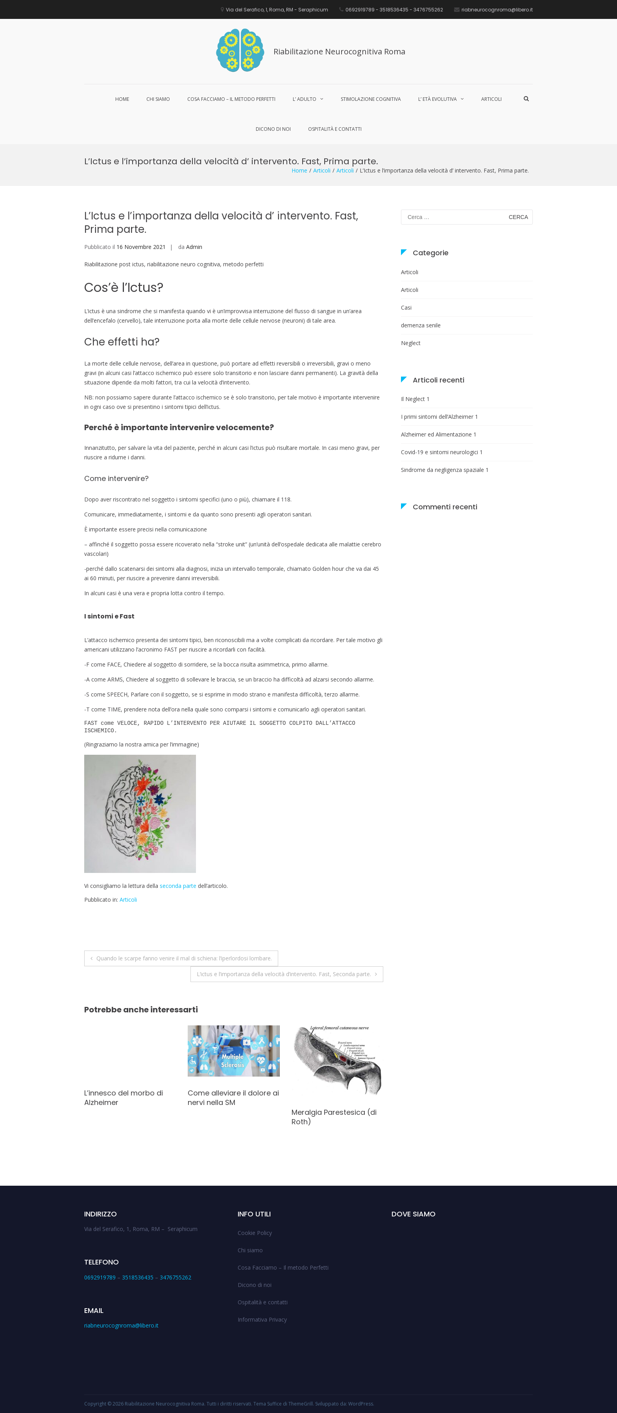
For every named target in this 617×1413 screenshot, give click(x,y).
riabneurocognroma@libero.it (121, 1325)
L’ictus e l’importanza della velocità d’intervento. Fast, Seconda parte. (284, 974)
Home (122, 99)
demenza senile (421, 325)
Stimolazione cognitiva (371, 99)
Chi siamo (158, 99)
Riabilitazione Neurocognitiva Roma (339, 51)
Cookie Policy (255, 1233)
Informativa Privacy (262, 1319)
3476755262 (175, 1277)
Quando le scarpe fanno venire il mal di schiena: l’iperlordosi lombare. (184, 958)
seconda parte (178, 885)
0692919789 (100, 1277)
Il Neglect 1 (415, 399)
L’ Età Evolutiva (437, 99)
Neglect (411, 343)
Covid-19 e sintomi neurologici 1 (442, 452)
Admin (194, 247)
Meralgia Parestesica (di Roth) (334, 1116)
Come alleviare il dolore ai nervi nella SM (233, 1097)
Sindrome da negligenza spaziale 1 (445, 469)
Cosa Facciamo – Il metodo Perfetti (231, 99)
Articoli (491, 99)
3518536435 (137, 1277)
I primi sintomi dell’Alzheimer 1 (439, 416)
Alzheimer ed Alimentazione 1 (439, 434)
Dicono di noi (273, 129)
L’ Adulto (304, 99)
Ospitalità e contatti (335, 129)
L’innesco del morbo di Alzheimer (123, 1097)
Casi (406, 307)
